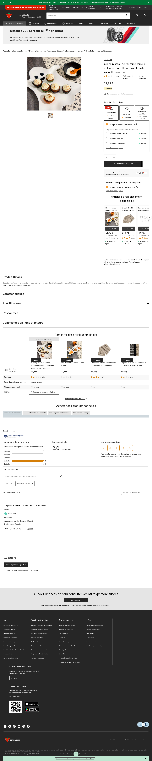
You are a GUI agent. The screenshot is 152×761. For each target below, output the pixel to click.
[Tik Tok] (28, 726)
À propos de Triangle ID (66, 629)
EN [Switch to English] (146, 7)
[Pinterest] (23, 726)
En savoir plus (14, 696)
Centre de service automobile (40, 629)
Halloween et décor (19, 51)
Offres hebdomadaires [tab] (12, 413)
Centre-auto (130, 23)
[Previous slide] (4, 2)
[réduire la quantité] (114, 157)
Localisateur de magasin (11, 625)
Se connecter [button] (135, 7)
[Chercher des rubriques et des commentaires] (33, 476)
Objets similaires (142, 77)
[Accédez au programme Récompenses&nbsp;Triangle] (114, 7)
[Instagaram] (14, 726)
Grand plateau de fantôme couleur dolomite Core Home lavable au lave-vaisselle (126, 68)
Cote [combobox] (8, 483)
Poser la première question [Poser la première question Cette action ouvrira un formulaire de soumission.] (16, 565)
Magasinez (121, 3)
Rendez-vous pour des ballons (40, 650)
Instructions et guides (37, 658)
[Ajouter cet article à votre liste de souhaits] (145, 164)
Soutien (66, 7)
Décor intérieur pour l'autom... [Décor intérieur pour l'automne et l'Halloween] (42, 51)
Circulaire (34, 23)
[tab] (111, 113)
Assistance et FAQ (9, 629)
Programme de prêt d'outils (39, 654)
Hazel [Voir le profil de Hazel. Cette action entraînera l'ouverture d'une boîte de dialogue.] (6, 509)
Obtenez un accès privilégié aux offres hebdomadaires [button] (75, 759)
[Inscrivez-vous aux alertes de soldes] (118, 94)
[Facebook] (5, 726)
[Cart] (145, 15)
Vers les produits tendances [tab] (59, 413)
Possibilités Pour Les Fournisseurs (69, 662)
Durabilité (62, 654)
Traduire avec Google (12, 524)
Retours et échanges (10, 642)
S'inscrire (14, 678)
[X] (9, 726)
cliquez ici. (117, 264)
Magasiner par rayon (14, 23)
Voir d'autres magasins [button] (114, 148)
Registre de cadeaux (37, 646)
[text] (112, 238)
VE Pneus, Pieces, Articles (39, 633)
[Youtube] (19, 726)
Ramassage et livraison (10, 638)
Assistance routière (37, 638)
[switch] (8, 370)
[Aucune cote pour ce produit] (65, 377)
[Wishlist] (137, 15)
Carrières (62, 638)
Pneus (91, 23)
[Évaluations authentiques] (14, 436)
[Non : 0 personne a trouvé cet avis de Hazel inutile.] (19, 528)
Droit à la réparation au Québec (96, 646)
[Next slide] (148, 2)
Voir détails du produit (128, 77)
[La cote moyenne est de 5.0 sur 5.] (97, 377)
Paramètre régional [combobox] (25, 483)
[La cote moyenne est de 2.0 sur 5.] (110, 76)
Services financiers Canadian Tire (41, 625)
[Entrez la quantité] (110, 157)
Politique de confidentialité (95, 625)
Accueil (6, 51)
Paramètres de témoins (11, 658)
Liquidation (67, 23)
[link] (112, 76)
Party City (117, 23)
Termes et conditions (93, 629)
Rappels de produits (9, 646)
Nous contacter (8, 654)
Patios (81, 23)
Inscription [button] (78, 7)
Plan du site (90, 633)
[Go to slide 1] (50, 115)
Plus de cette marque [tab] (81, 413)
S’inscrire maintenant (103, 606)
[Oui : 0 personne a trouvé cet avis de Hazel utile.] (13, 528)
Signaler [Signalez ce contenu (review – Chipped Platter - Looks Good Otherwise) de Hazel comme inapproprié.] (30, 528)
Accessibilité (90, 638)
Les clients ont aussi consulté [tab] (35, 413)
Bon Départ (62, 650)
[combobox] (137, 492)
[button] (127, 15)
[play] (10, 2)
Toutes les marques (65, 642)
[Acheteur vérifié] (11, 513)
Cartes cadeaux (36, 642)
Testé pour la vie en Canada (67, 646)
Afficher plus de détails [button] (76, 399)
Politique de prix (91, 642)
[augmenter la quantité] (106, 157)
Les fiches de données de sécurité (14, 650)
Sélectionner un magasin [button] (123, 164)
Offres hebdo (50, 23)
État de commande (91, 7)
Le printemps (103, 23)
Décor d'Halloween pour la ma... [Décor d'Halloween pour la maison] (70, 51)
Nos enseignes (63, 633)
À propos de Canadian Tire (67, 625)
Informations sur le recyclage (68, 658)
